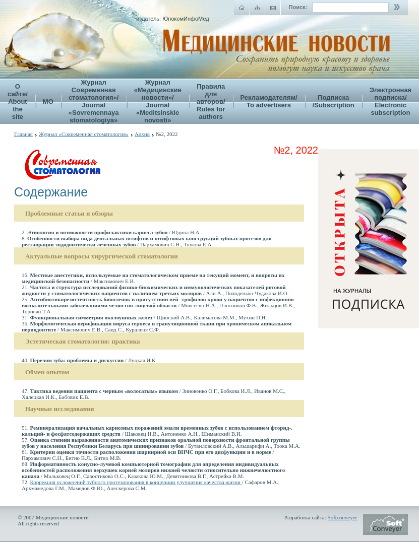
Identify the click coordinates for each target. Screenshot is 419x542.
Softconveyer (342, 517)
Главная (23, 134)
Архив (142, 134)
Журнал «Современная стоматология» (84, 134)
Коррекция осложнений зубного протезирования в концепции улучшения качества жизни (136, 482)
